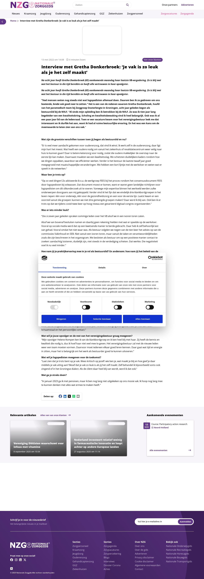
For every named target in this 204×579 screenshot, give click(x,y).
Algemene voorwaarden (147, 565)
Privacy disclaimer (144, 557)
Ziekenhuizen (116, 13)
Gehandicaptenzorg (84, 13)
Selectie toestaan (102, 319)
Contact (139, 569)
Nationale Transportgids (179, 561)
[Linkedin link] (20, 560)
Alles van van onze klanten (53, 415)
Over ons (139, 546)
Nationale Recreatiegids (178, 549)
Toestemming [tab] (59, 267)
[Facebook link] (11, 560)
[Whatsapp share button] (73, 396)
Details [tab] (102, 267)
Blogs (107, 557)
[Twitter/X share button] (69, 396)
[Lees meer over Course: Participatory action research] (167, 426)
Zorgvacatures (169, 13)
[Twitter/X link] (24, 560)
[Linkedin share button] (64, 396)
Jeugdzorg (45, 13)
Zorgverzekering (112, 553)
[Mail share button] (78, 396)
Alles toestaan (142, 319)
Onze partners (170, 4)
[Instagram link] (16, 560)
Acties (107, 569)
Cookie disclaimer (144, 561)
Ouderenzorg (62, 13)
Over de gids (141, 549)
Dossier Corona (112, 565)
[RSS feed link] (11, 569)
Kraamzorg (30, 13)
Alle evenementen (158, 450)
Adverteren (187, 4)
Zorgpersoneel (135, 13)
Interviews (109, 561)
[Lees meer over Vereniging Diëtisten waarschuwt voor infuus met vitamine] (38, 438)
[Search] (127, 5)
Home (13, 20)
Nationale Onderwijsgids (179, 546)
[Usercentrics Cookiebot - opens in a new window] (150, 258)
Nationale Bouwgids (176, 557)
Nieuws (16, 13)
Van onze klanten (152, 59)
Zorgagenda (187, 13)
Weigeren (61, 319)
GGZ (102, 13)
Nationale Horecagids (177, 553)
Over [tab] (144, 267)
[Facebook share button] (60, 396)
